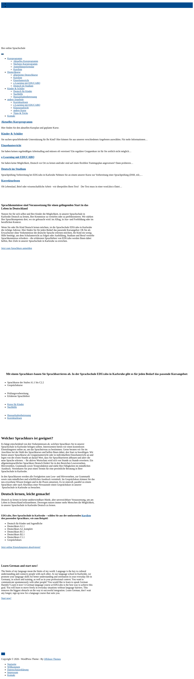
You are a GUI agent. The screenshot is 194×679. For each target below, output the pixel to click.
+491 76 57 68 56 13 (17, 6)
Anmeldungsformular (23, 66)
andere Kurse (19, 110)
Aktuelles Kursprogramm (25, 61)
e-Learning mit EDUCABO (26, 83)
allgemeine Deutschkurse (25, 75)
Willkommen (13, 667)
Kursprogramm (14, 58)
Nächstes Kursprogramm (25, 64)
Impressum (12, 672)
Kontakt (11, 116)
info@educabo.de (15, 3)
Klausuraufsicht (21, 107)
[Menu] (2, 54)
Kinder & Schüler (16, 88)
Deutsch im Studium (23, 85)
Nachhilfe (18, 94)
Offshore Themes (52, 659)
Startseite (11, 664)
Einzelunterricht (21, 80)
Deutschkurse (13, 72)
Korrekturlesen (20, 102)
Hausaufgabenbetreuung (25, 96)
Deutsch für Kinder (22, 91)
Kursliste (17, 69)
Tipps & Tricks (20, 113)
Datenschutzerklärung (17, 669)
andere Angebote (15, 99)
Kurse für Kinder (15, 404)
